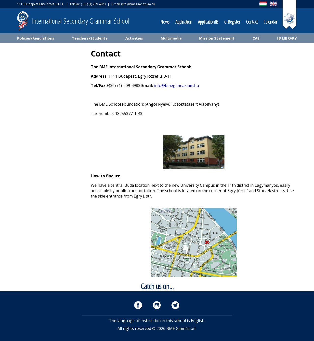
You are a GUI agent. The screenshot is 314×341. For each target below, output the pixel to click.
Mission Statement (217, 38)
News (165, 21)
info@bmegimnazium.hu (138, 4)
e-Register (232, 21)
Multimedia (171, 38)
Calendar (270, 21)
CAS (256, 38)
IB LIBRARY (287, 38)
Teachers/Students (89, 38)
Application (183, 21)
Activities (134, 38)
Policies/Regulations (35, 38)
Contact (252, 21)
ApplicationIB (208, 21)
